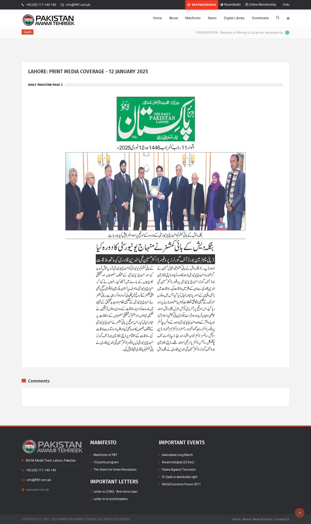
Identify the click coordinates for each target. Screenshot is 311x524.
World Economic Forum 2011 (181, 484)
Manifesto (193, 18)
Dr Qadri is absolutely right (179, 477)
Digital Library (234, 18)
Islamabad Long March (177, 455)
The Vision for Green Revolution (115, 469)
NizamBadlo (231, 4)
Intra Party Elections (201, 4)
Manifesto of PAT (105, 455)
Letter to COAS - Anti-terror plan (115, 491)
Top (300, 513)
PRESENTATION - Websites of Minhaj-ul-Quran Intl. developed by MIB (243, 32)
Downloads (260, 18)
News (212, 18)
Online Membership (260, 4)
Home (157, 18)
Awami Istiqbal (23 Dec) (178, 462)
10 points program (106, 462)
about (247, 519)
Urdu (286, 4)
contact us (282, 519)
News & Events (263, 519)
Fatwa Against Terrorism (179, 469)
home (237, 519)
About (173, 18)
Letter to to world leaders (111, 499)
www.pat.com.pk (35, 489)
